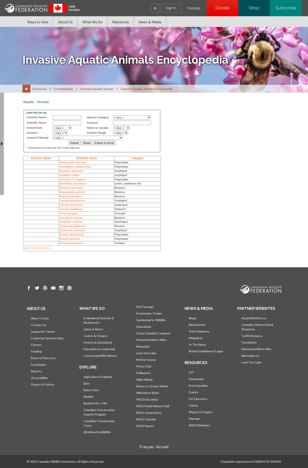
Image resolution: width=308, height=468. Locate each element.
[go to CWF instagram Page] (61, 288)
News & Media (150, 22)
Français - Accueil (154, 446)
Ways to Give (37, 22)
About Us (65, 22)
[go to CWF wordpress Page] (45, 288)
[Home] (26, 89)
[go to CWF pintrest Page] (69, 288)
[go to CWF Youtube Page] (53, 288)
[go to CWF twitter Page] (37, 288)
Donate (226, 7)
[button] (155, 8)
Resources (120, 22)
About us (36, 308)
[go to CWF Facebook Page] (29, 288)
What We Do (92, 22)
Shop (259, 7)
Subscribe (288, 7)
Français (193, 8)
